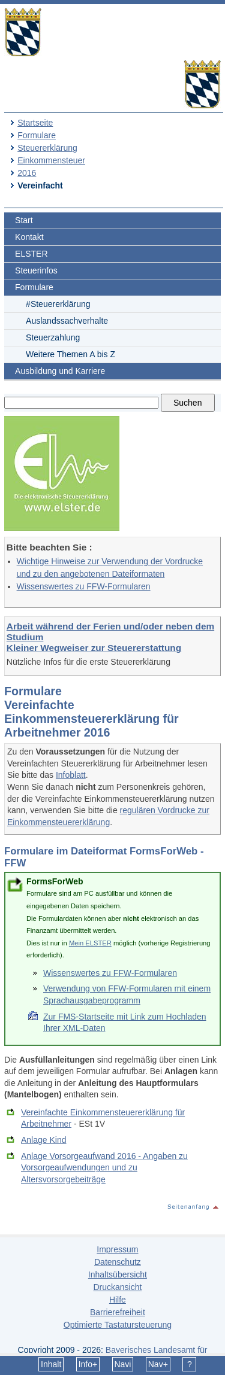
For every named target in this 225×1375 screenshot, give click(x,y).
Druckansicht (117, 1287)
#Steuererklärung (58, 304)
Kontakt (29, 237)
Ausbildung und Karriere (60, 371)
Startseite (35, 122)
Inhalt (51, 1364)
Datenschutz (117, 1262)
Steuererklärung (47, 148)
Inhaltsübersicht (117, 1274)
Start (24, 220)
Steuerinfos (36, 270)
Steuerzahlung (53, 337)
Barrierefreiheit (117, 1312)
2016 (26, 173)
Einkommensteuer (51, 160)
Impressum (117, 1249)
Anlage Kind (44, 1140)
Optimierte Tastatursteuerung (118, 1325)
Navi (122, 1364)
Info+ (88, 1364)
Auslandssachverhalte (67, 321)
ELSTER (31, 253)
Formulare (36, 135)
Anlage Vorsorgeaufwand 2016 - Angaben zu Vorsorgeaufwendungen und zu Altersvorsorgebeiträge (104, 1167)
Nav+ (158, 1364)
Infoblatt (71, 775)
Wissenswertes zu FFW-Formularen (84, 586)
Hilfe (117, 1299)
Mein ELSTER (90, 943)
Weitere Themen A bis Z (70, 354)
